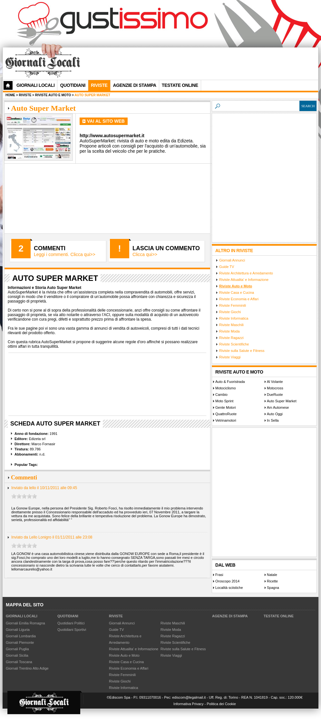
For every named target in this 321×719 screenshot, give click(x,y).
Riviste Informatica (233, 318)
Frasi (219, 575)
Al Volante (275, 382)
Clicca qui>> (144, 254)
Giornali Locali (35, 85)
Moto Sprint (224, 401)
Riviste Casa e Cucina (236, 292)
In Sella (273, 420)
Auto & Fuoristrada (230, 382)
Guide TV (226, 267)
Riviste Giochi (230, 312)
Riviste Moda (229, 331)
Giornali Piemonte (20, 642)
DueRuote (275, 394)
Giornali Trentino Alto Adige (27, 668)
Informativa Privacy (188, 704)
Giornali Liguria (18, 630)
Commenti (49, 248)
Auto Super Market (282, 401)
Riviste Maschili (231, 325)
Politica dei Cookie (221, 704)
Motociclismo (225, 388)
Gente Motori (225, 407)
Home (10, 95)
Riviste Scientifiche (234, 344)
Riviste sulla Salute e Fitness (242, 351)
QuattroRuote (226, 414)
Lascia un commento (166, 248)
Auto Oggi (275, 414)
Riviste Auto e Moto (235, 286)
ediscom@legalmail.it (189, 697)
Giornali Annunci (232, 260)
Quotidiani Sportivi (71, 630)
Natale (272, 575)
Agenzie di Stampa (230, 616)
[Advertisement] (102, 69)
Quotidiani (72, 85)
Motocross (275, 388)
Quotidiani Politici (70, 623)
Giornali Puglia (17, 649)
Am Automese (278, 407)
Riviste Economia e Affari (238, 299)
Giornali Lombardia (21, 636)
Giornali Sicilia (17, 655)
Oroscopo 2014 (227, 581)
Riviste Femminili (232, 305)
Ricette (272, 581)
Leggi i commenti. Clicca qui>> (64, 254)
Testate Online (279, 616)
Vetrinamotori (225, 420)
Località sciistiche (229, 588)
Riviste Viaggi (229, 357)
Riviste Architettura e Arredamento (246, 273)
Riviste (116, 616)
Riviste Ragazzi (231, 338)
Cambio (221, 394)
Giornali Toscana (19, 662)
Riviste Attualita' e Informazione (243, 280)
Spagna (273, 588)
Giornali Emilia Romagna (25, 623)
